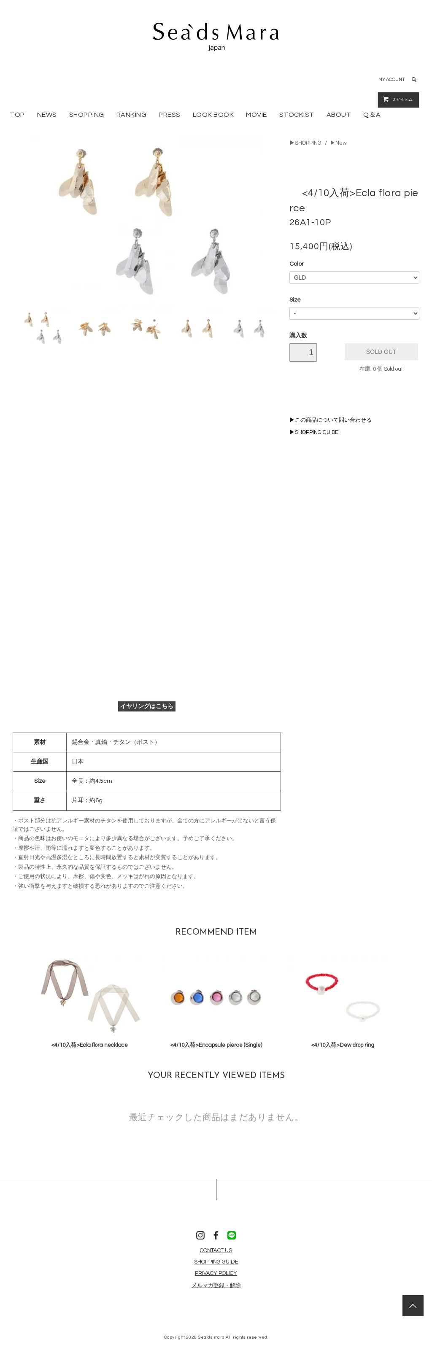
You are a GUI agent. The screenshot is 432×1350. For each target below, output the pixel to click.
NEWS (47, 114)
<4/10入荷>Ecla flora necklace (89, 1045)
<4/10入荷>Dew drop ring (342, 1045)
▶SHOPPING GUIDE (313, 432)
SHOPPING (86, 114)
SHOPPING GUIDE (216, 1262)
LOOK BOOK (213, 114)
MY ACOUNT (391, 79)
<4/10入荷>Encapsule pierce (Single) (216, 1045)
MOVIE (256, 114)
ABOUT (339, 114)
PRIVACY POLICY (216, 1273)
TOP (17, 114)
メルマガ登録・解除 (216, 1285)
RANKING (131, 114)
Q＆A (372, 114)
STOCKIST (296, 114)
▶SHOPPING (305, 143)
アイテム (398, 99)
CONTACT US (216, 1250)
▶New (338, 143)
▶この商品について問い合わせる (330, 420)
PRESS (170, 114)
